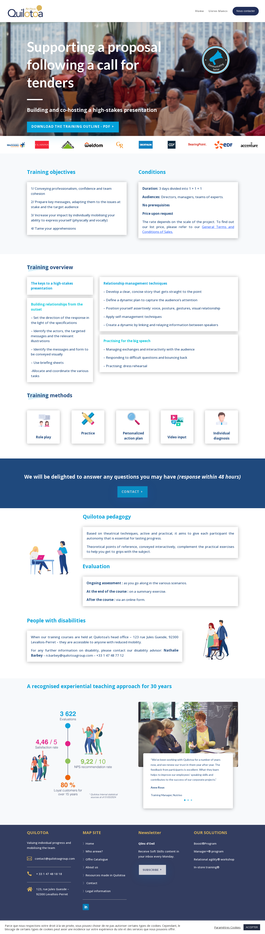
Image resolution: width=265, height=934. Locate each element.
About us (92, 867)
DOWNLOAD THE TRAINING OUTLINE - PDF (72, 126)
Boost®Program (205, 843)
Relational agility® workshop (214, 859)
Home (199, 11)
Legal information (98, 891)
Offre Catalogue (97, 859)
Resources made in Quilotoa (105, 875)
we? (100, 851)
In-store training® (206, 867)
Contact (91, 883)
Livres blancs (218, 11)
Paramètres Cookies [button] (227, 927)
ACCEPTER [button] (252, 927)
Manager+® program (209, 851)
